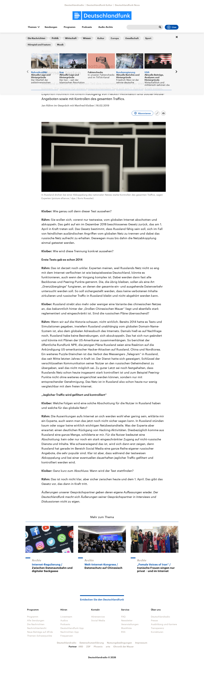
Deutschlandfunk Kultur (99, 5)
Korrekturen (157, 631)
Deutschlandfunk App (72, 628)
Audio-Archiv (105, 27)
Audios (64, 620)
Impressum (141, 642)
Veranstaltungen (130, 624)
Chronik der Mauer (123, 646)
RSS (123, 631)
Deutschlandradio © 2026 (102, 657)
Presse (154, 620)
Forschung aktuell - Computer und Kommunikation (66, 38)
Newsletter (126, 620)
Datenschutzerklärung (92, 642)
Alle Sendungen (35, 620)
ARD (80, 646)
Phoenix (98, 646)
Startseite (31, 37)
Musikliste (126, 628)
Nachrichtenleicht (36, 628)
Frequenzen (66, 635)
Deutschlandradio (74, 5)
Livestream (66, 616)
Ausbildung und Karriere (164, 624)
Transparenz (157, 628)
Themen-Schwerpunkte (39, 635)
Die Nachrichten (35, 624)
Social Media (98, 620)
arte (108, 646)
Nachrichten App (69, 631)
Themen (32, 27)
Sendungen (51, 27)
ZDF (88, 646)
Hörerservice (98, 616)
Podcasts (87, 27)
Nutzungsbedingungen (119, 642)
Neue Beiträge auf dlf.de (40, 631)
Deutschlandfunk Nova (127, 5)
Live (171, 27)
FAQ (123, 616)
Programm (69, 27)
